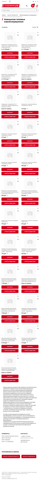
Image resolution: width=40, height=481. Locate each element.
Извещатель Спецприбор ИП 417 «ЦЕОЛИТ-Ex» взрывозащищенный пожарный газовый (9, 105)
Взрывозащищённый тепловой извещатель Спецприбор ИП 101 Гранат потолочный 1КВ (9, 280)
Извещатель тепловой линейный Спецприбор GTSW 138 (29, 163)
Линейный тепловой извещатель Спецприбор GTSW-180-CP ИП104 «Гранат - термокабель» (9, 250)
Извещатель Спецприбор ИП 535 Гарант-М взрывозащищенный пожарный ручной (29, 46)
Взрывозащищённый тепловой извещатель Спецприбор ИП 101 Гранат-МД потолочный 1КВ (9, 310)
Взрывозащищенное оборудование (28, 15)
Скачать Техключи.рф (29, 456)
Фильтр (34, 27)
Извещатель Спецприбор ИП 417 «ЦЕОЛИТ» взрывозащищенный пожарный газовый (29, 76)
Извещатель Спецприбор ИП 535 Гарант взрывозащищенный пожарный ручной (9, 76)
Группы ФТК (8, 474)
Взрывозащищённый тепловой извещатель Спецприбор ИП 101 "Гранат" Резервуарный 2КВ (9, 369)
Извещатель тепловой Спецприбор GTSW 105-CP (29, 221)
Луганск (4, 1)
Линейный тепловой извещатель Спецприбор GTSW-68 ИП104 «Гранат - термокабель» (29, 339)
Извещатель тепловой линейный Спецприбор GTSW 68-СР (29, 134)
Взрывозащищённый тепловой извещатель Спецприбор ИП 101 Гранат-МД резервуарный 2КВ (29, 280)
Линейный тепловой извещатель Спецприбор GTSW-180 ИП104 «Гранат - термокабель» (29, 250)
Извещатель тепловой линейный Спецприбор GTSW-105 (29, 105)
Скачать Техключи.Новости (11, 456)
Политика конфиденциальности (9, 478)
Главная (4, 15)
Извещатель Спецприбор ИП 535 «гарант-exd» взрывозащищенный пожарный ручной (9, 46)
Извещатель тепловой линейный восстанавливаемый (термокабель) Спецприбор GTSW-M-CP (9, 192)
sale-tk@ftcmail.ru (25, 440)
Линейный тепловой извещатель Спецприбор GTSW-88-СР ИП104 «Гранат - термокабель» (29, 310)
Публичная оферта (6, 476)
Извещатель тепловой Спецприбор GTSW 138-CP (9, 221)
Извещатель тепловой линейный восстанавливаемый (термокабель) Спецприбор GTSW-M (29, 192)
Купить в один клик (10, 57)
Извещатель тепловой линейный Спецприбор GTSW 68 (9, 163)
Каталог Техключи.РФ (12, 15)
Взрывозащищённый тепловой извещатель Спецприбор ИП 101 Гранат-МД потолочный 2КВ (9, 339)
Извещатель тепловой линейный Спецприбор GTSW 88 (9, 134)
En (9, 1)
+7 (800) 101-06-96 (26, 5)
